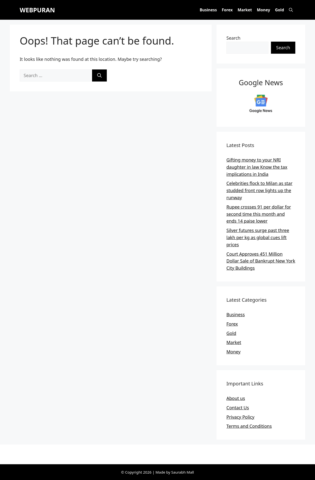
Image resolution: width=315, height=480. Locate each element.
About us (235, 398)
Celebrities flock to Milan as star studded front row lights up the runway (259, 190)
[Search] (99, 75)
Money (263, 10)
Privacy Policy (240, 417)
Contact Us (237, 408)
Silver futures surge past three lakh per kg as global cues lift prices (257, 237)
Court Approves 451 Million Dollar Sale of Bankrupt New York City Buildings (260, 261)
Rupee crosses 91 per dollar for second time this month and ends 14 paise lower (258, 214)
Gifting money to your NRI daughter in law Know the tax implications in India (256, 167)
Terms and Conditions (249, 426)
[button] (290, 9)
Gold (279, 10)
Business (208, 10)
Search (233, 38)
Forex (227, 10)
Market (244, 10)
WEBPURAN (37, 10)
